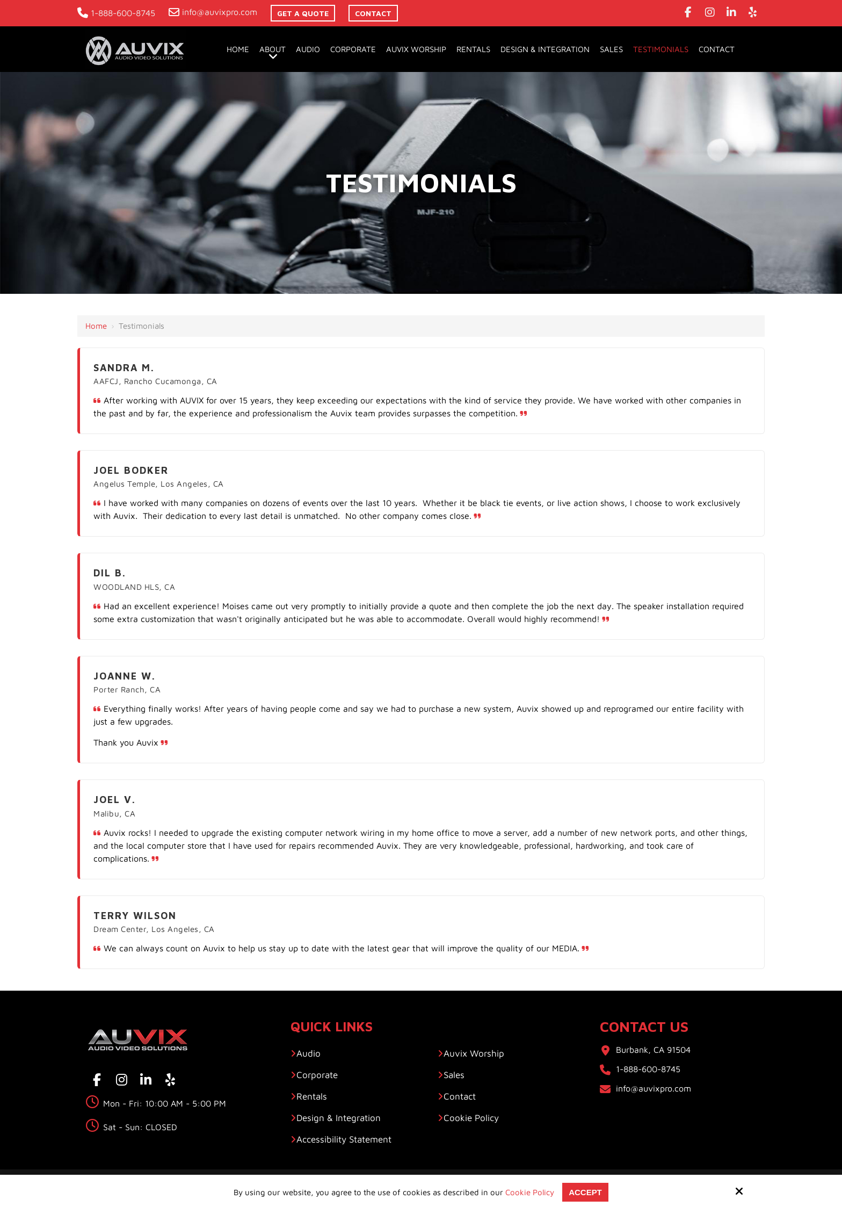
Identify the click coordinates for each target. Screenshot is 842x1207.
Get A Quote (303, 13)
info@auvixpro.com (213, 12)
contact (373, 13)
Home (96, 325)
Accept (585, 1192)
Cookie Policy (529, 1192)
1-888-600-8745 (116, 13)
